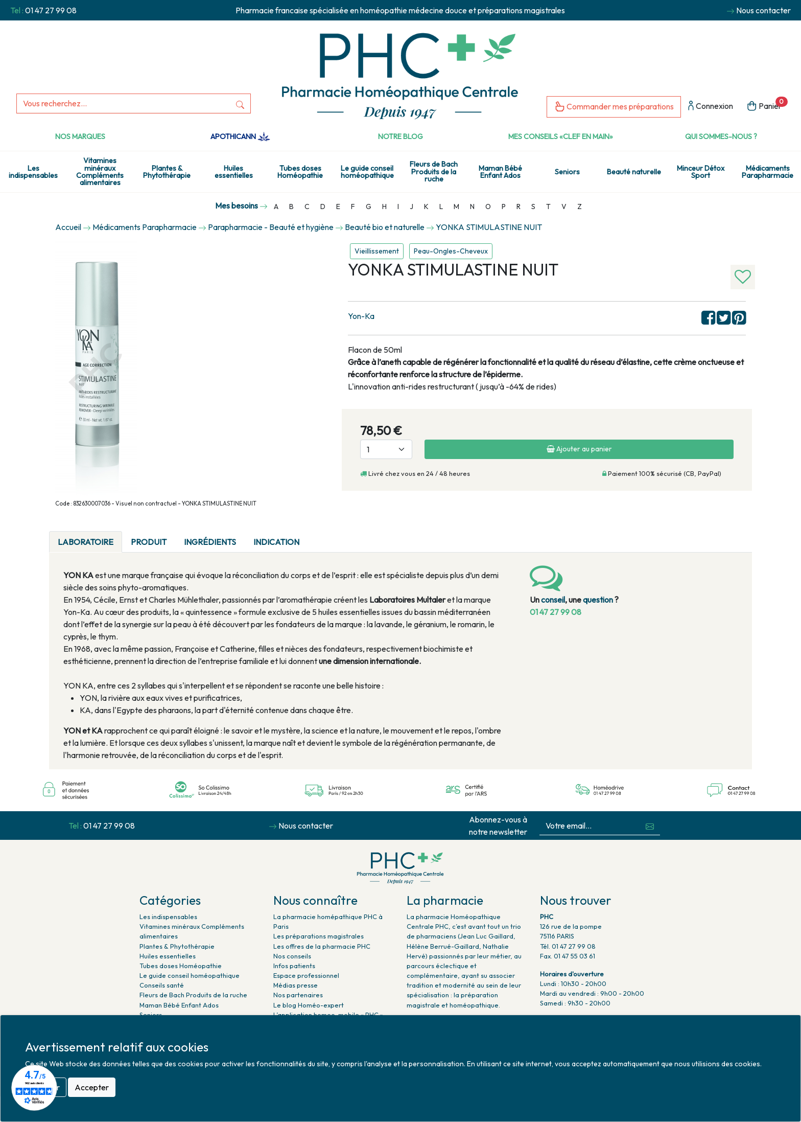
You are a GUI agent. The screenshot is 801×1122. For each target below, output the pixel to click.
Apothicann (240, 136)
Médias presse (295, 985)
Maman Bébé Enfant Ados (500, 172)
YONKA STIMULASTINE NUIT (489, 227)
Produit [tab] (149, 542)
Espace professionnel (306, 975)
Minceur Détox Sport (700, 172)
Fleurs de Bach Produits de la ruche (434, 171)
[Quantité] (386, 449)
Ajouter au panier (579, 448)
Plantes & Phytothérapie (167, 172)
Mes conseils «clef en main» (560, 136)
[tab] (316, 535)
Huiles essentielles (234, 172)
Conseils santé (161, 985)
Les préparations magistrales (318, 936)
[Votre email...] (589, 825)
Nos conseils (292, 956)
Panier (767, 105)
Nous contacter (763, 10)
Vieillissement (377, 251)
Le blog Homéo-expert (308, 1005)
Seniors (567, 171)
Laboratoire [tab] (85, 542)
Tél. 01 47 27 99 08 (568, 946)
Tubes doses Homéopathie (300, 172)
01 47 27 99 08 (51, 10)
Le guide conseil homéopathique (367, 172)
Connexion (711, 106)
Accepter (92, 1087)
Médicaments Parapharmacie (767, 172)
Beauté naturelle (634, 171)
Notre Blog (400, 136)
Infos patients (294, 965)
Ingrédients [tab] (210, 542)
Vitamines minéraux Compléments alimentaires (100, 171)
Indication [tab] (276, 542)
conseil (553, 599)
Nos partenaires (298, 995)
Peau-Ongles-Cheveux (451, 251)
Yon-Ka (361, 316)
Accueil (68, 227)
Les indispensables (33, 172)
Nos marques (80, 136)
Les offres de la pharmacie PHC (321, 946)
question (598, 599)
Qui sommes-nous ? (721, 136)
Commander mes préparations (614, 107)
